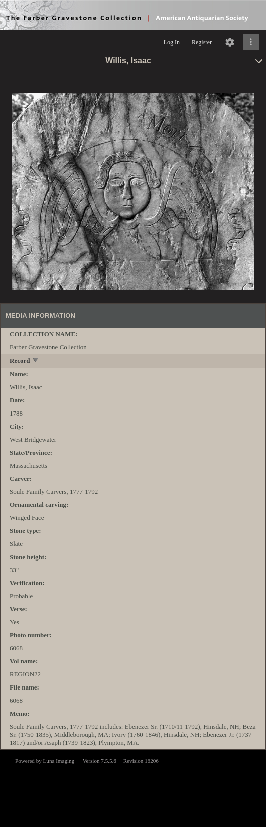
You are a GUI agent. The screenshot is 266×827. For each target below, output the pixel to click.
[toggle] (36, 361)
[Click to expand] (251, 42)
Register (202, 42)
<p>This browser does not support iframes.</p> (133, 787)
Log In (172, 42)
